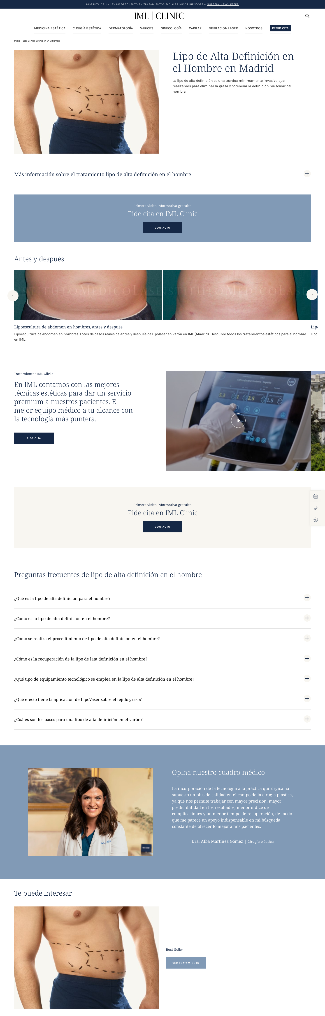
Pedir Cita (280, 28)
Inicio (17, 41)
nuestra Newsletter (223, 4)
